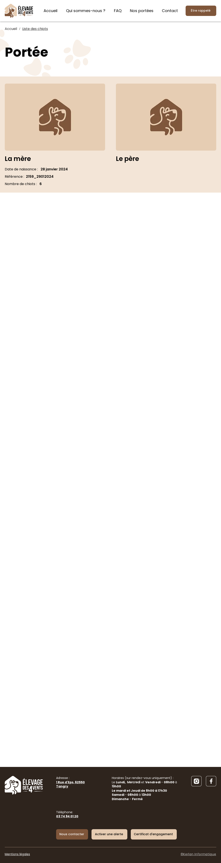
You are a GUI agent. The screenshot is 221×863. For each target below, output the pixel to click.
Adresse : (70, 782)
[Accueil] (11, 29)
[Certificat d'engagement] (154, 834)
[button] (109, 834)
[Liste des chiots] (35, 29)
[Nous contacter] (72, 834)
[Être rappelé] (201, 11)
